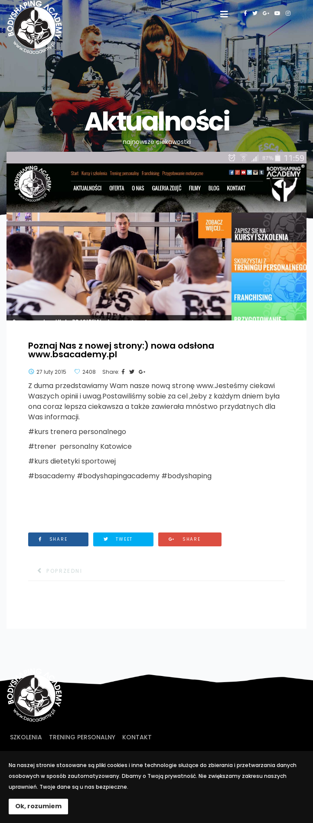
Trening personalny (82, 737)
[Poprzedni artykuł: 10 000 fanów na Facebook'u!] (55, 571)
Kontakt (137, 737)
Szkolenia (26, 737)
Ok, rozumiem (38, 806)
